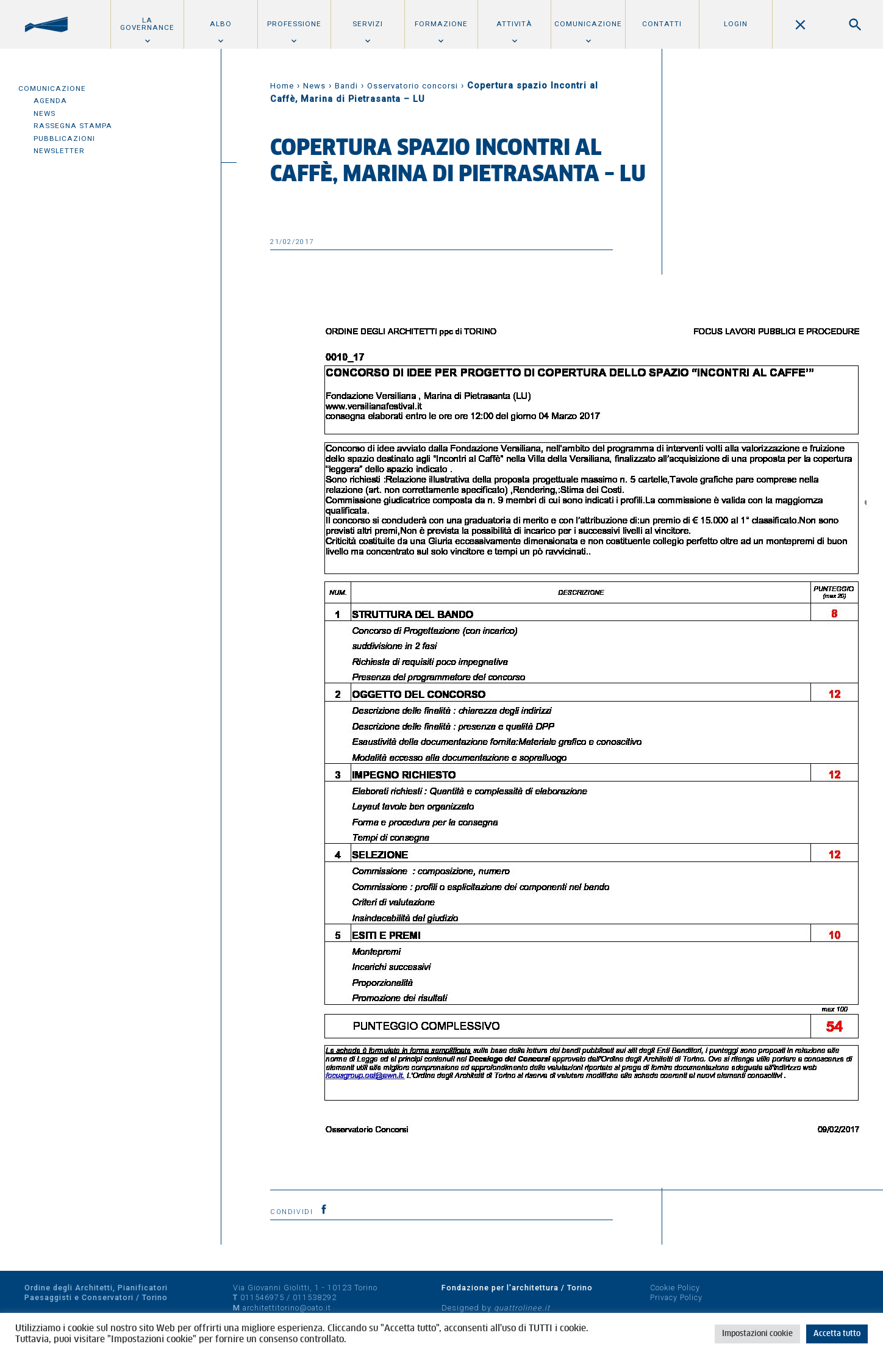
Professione (294, 24)
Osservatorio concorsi (412, 85)
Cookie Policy (675, 1287)
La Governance (147, 24)
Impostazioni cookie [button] (757, 1334)
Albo (221, 24)
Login (736, 24)
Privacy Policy (676, 1297)
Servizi (367, 24)
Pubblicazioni (64, 138)
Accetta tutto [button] (836, 1334)
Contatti (662, 24)
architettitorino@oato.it (287, 1307)
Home (282, 85)
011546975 (262, 1297)
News (44, 113)
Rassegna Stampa (73, 125)
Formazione (441, 24)
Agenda (50, 100)
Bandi (346, 85)
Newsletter (59, 150)
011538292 (315, 1297)
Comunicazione (588, 24)
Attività (514, 24)
